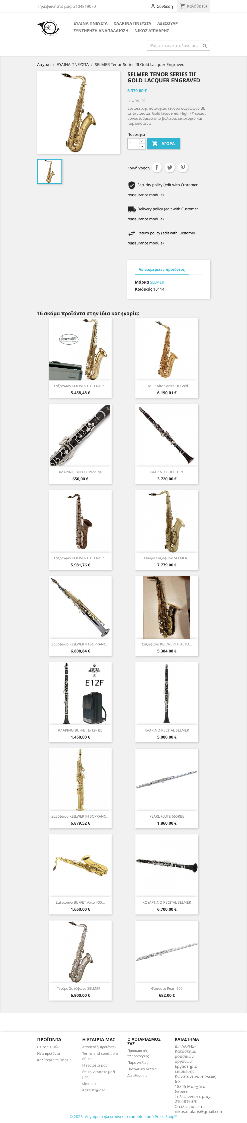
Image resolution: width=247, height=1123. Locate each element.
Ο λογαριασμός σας (143, 1041)
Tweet (170, 167)
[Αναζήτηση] (178, 45)
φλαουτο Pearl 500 (167, 988)
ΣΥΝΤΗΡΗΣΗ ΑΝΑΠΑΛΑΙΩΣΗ (100, 30)
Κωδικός (143, 289)
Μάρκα (142, 282)
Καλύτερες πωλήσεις (54, 1060)
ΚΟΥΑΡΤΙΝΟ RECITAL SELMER (166, 902)
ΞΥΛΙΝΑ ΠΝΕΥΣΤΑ (90, 23)
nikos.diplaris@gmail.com (199, 1111)
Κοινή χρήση (157, 167)
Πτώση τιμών (48, 1046)
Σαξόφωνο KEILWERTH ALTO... (167, 644)
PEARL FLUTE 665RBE (166, 816)
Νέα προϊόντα (48, 1053)
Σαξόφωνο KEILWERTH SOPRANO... (80, 644)
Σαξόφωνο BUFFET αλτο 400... (80, 902)
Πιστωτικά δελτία (142, 1069)
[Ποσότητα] (133, 143)
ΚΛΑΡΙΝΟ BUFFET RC (167, 472)
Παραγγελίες (137, 1062)
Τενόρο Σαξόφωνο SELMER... (80, 988)
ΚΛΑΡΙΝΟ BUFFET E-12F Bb (80, 730)
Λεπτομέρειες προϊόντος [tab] (162, 269)
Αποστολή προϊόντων (99, 1046)
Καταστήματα (94, 1090)
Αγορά (163, 144)
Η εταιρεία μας (94, 1065)
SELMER (157, 282)
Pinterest (183, 167)
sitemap (89, 1083)
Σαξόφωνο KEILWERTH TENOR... (80, 385)
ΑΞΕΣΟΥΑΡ (167, 23)
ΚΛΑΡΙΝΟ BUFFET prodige (80, 472)
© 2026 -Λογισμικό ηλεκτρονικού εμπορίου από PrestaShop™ (123, 1116)
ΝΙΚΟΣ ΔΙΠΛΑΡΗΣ (151, 30)
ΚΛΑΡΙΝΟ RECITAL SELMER (167, 730)
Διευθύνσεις (137, 1075)
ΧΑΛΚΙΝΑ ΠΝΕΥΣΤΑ (132, 23)
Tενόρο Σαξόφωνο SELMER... (166, 558)
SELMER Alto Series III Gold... (166, 385)
